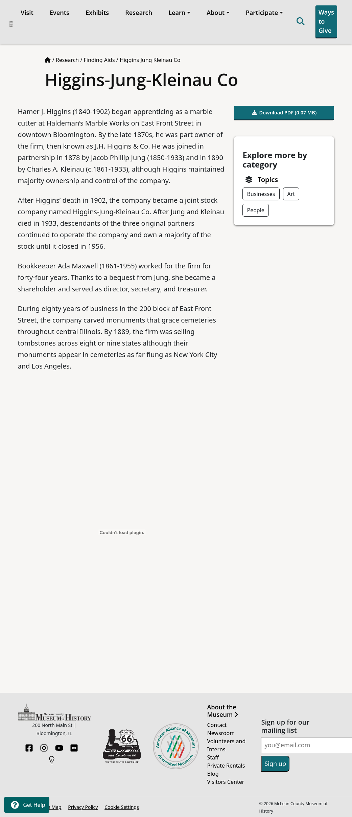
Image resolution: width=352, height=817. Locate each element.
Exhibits (97, 12)
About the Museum (222, 711)
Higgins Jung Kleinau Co (150, 60)
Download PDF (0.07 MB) (284, 112)
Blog (212, 773)
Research (138, 12)
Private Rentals (226, 765)
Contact (217, 725)
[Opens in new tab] (122, 745)
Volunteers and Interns (226, 745)
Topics (268, 179)
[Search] (300, 22)
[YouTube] (59, 746)
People (255, 210)
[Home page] (48, 60)
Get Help (26, 805)
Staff (213, 757)
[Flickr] (74, 746)
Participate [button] (262, 12)
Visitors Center (225, 782)
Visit (27, 12)
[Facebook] (29, 746)
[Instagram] (44, 746)
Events (59, 12)
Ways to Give (326, 21)
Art (291, 194)
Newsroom (221, 733)
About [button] (216, 12)
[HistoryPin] (52, 758)
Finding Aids (99, 60)
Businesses (261, 194)
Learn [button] (176, 12)
